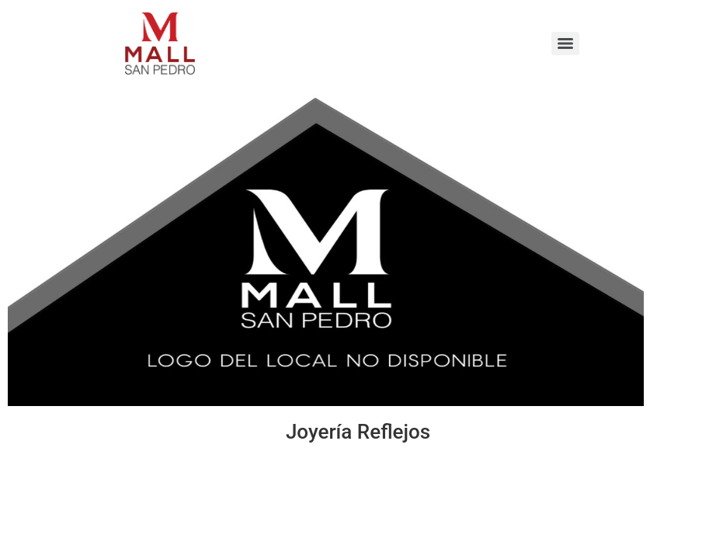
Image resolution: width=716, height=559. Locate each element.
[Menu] (565, 43)
